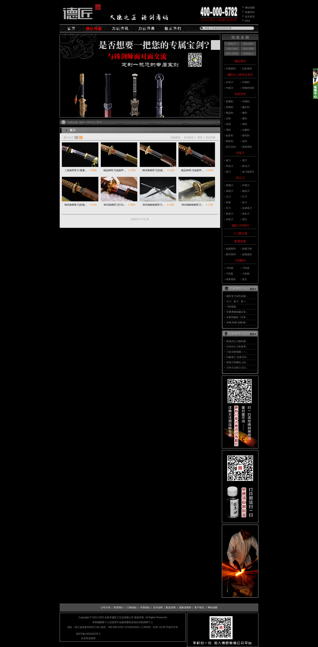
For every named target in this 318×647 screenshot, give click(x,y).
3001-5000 (248, 48)
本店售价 (189, 137)
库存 (199, 137)
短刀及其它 (248, 171)
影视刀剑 (247, 248)
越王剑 (245, 107)
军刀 (228, 208)
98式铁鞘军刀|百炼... (153, 170)
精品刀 (245, 191)
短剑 (244, 141)
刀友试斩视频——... (237, 351)
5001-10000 (232, 53)
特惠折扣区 (248, 87)
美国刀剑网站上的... (237, 362)
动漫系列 (231, 248)
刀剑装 (245, 273)
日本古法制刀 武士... (237, 367)
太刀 (228, 196)
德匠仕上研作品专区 (240, 74)
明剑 (244, 124)
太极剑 (245, 129)
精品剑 (229, 112)
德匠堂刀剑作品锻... (237, 296)
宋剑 (228, 124)
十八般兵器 (240, 233)
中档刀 (245, 185)
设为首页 (250, 16)
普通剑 (229, 101)
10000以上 (248, 53)
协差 (228, 202)
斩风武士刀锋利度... (237, 341)
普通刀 (229, 185)
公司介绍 (105, 607)
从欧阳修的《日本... (237, 317)
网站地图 (250, 7)
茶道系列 (247, 146)
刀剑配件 (240, 260)
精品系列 (240, 61)
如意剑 (229, 135)
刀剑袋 (229, 268)
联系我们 (119, 607)
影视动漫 (240, 241)
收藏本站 (250, 12)
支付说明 (158, 607)
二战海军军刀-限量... (75, 170)
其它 (244, 219)
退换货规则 (185, 607)
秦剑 (244, 112)
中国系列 (231, 68)
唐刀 (228, 160)
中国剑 (245, 82)
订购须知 (131, 607)
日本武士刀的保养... (237, 346)
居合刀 (245, 213)
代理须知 (145, 607)
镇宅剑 (245, 135)
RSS (247, 20)
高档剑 (229, 107)
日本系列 (247, 68)
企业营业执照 (88, 638)
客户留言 (199, 607)
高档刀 (229, 191)
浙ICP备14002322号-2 (88, 633)
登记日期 (210, 137)
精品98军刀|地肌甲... (114, 170)
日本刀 (229, 82)
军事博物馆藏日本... (237, 312)
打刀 (244, 196)
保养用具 (231, 279)
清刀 (244, 160)
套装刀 (229, 213)
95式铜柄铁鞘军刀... (153, 204)
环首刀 (229, 166)
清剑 (228, 129)
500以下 (232, 44)
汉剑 (228, 118)
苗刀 (228, 171)
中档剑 (245, 101)
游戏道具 (247, 254)
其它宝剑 (231, 146)
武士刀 (240, 177)
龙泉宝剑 (240, 94)
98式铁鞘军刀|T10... (114, 204)
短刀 (244, 202)
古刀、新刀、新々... (237, 301)
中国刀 (229, 87)
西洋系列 (231, 254)
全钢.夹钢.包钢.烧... (236, 322)
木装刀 (229, 219)
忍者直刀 (247, 208)
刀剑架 (229, 273)
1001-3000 (232, 48)
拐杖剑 (229, 141)
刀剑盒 (245, 268)
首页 (81, 122)
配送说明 (171, 607)
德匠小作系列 (240, 225)
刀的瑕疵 (231, 306)
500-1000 (248, 44)
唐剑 (244, 118)
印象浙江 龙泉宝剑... (237, 357)
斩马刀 (245, 166)
